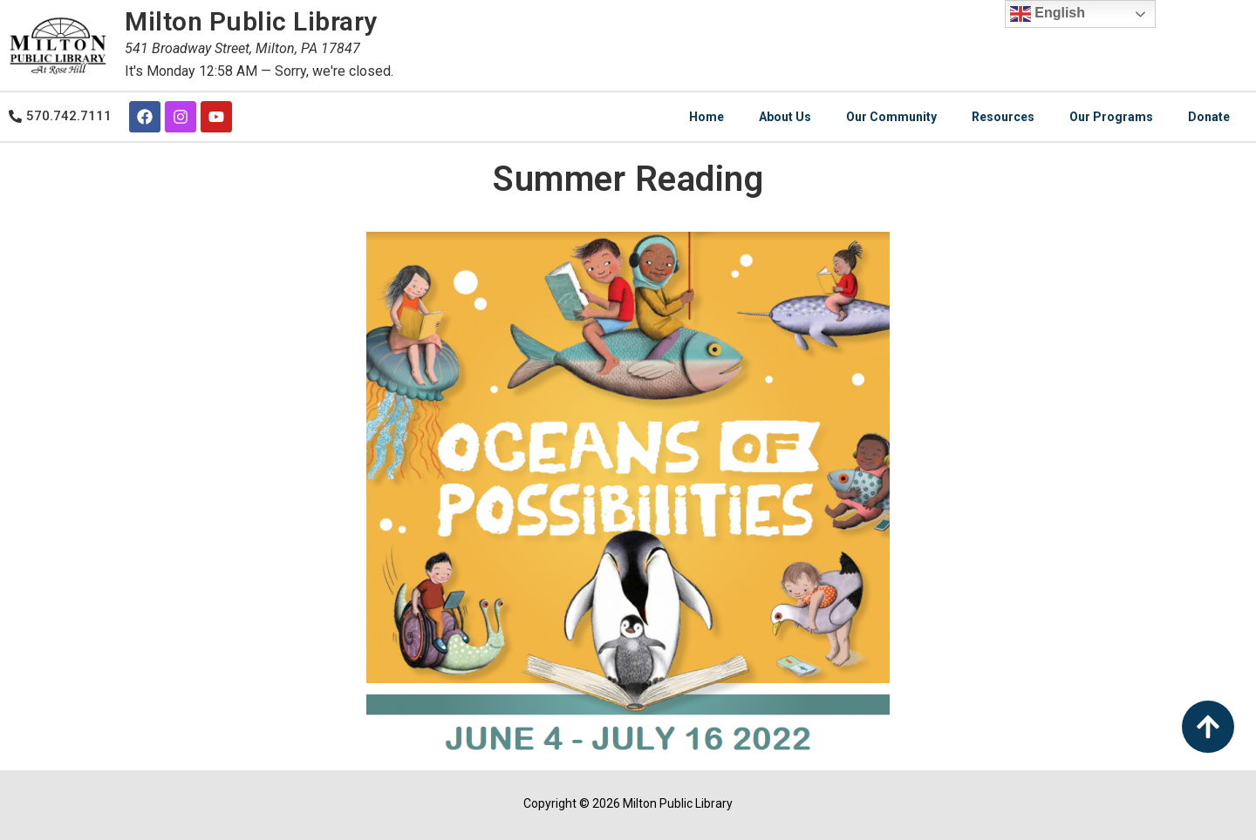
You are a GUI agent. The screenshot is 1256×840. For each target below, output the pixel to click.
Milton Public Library (251, 21)
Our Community (891, 117)
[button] (60, 114)
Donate (1209, 117)
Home (706, 117)
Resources (1003, 117)
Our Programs (1111, 117)
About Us (785, 117)
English (1047, 13)
